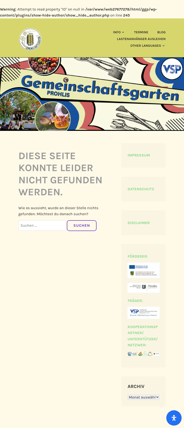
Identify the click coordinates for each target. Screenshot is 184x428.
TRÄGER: (135, 300)
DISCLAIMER (138, 222)
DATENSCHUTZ (140, 189)
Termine (141, 32)
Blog (161, 32)
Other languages (145, 46)
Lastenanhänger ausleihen (141, 39)
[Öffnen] (174, 418)
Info (117, 32)
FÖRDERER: (137, 256)
